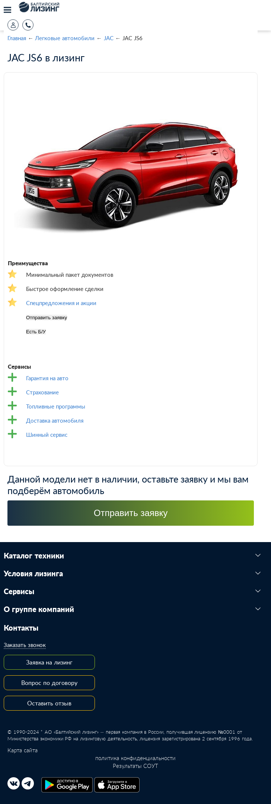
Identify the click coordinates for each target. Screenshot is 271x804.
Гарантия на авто (47, 378)
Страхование (42, 392)
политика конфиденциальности (135, 758)
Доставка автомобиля (54, 420)
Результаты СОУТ (135, 765)
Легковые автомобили (65, 38)
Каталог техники (34, 556)
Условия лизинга (33, 574)
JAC (109, 38)
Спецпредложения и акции (61, 303)
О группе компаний (39, 609)
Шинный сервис (46, 434)
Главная (16, 38)
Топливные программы (55, 406)
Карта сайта (22, 750)
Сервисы (19, 591)
